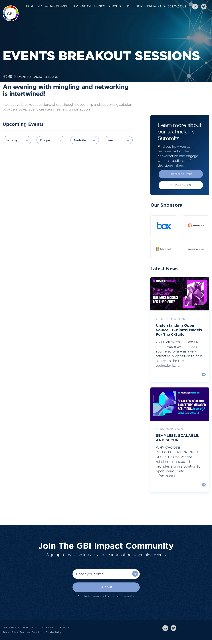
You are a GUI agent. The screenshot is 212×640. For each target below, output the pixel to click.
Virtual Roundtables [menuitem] (54, 6)
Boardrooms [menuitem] (134, 6)
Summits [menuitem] (114, 6)
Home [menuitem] (30, 6)
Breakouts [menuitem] (156, 6)
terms (113, 596)
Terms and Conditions (31, 632)
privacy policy (127, 596)
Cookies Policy (53, 632)
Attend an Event (180, 185)
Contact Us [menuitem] (177, 6)
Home (7, 76)
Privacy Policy (10, 632)
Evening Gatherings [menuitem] (89, 6)
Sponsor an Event (181, 174)
